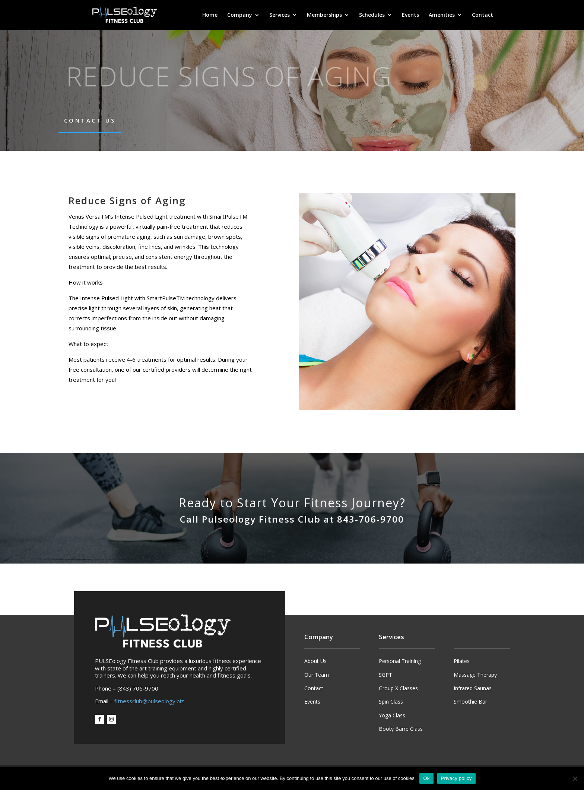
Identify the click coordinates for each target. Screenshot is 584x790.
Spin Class (391, 701)
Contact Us (90, 120)
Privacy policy (456, 778)
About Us (315, 660)
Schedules (372, 15)
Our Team (316, 674)
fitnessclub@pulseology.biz (149, 701)
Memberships (324, 15)
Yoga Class (392, 715)
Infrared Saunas (473, 688)
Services (279, 15)
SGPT (385, 674)
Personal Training (400, 660)
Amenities (442, 15)
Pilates (462, 660)
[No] (574, 778)
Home (210, 15)
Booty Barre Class (401, 728)
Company (239, 15)
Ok (426, 778)
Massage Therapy (475, 674)
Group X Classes (398, 688)
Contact (482, 15)
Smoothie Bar (470, 701)
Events (410, 15)
